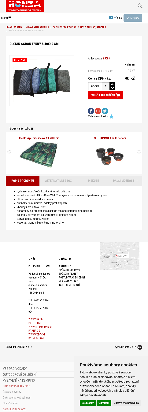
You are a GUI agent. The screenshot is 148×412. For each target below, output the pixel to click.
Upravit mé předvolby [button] (126, 402)
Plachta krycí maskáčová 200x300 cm (38, 138)
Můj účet (132, 19)
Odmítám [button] (103, 402)
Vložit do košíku (105, 95)
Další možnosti (125, 181)
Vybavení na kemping (37, 27)
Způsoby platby (68, 273)
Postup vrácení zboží (72, 277)
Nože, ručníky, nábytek (93, 27)
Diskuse (93, 181)
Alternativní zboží (58, 181)
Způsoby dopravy (69, 269)
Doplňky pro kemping (64, 27)
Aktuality (65, 266)
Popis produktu (22, 181)
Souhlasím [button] (88, 402)
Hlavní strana (14, 27)
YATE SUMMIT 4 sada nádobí (110, 138)
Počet (95, 86)
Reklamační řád (68, 281)
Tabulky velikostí (69, 285)
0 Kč (115, 17)
